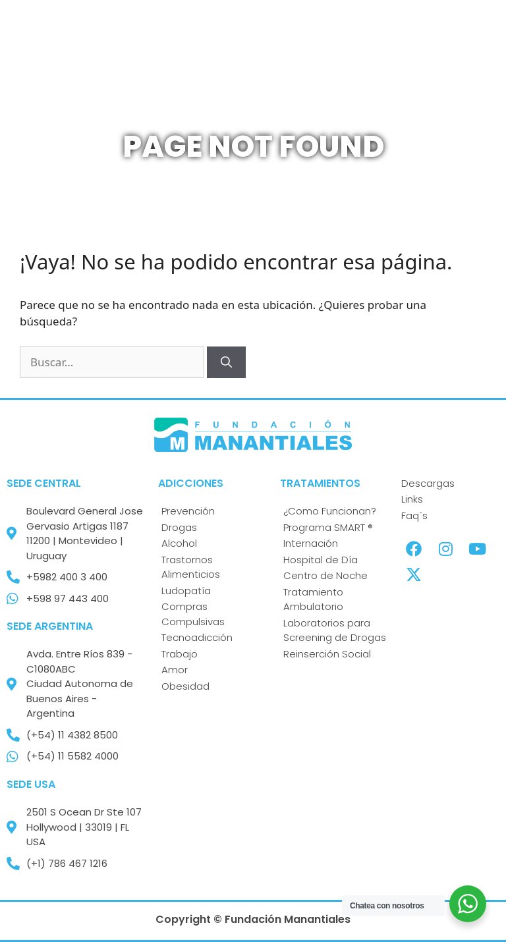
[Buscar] (226, 362)
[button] (303, 46)
